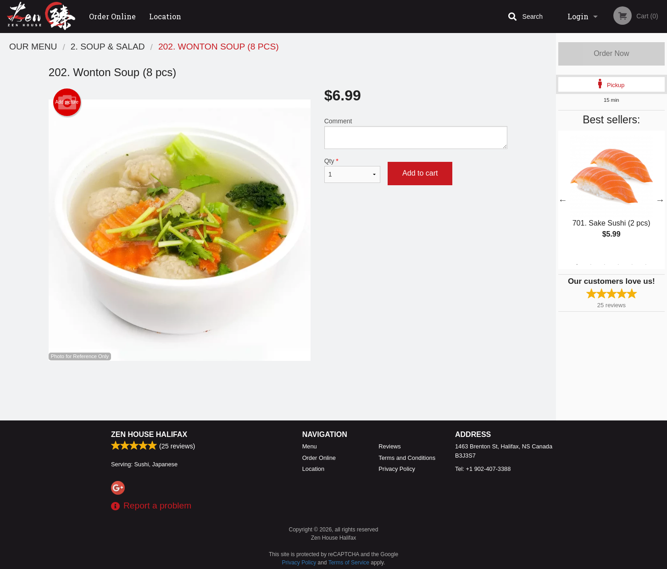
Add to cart (420, 173)
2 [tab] (590, 264)
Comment (415, 133)
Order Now (611, 53)
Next (660, 199)
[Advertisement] (278, 391)
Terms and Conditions (406, 457)
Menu (309, 446)
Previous (562, 199)
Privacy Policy (396, 468)
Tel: (483, 468)
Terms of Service (348, 562)
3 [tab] (604, 264)
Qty (352, 170)
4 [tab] (618, 264)
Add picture (67, 102)
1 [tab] (577, 264)
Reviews (389, 446)
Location (165, 16)
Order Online (112, 16)
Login (578, 16)
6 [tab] (645, 264)
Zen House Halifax (149, 434)
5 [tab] (632, 264)
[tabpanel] (611, 194)
